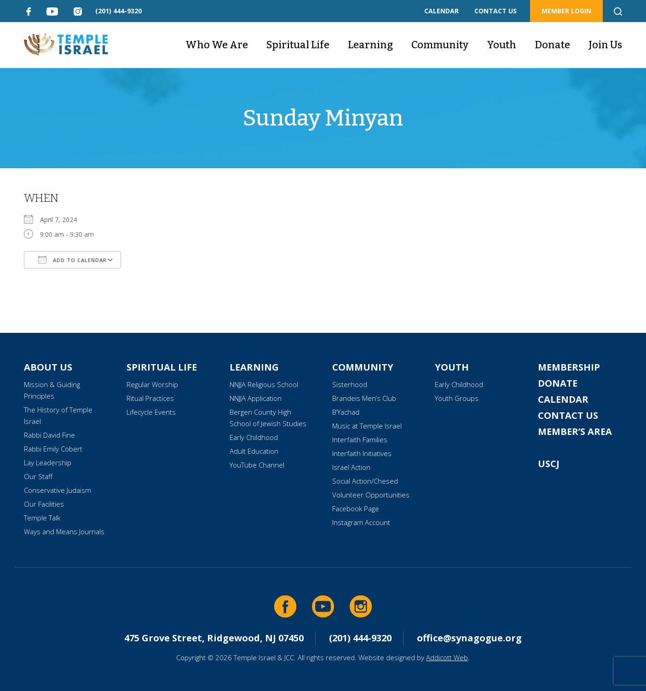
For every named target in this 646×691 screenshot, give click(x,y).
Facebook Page (355, 508)
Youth (501, 45)
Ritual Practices (150, 398)
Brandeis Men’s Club (364, 398)
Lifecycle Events (151, 412)
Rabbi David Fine (49, 435)
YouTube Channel (257, 464)
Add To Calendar (72, 260)
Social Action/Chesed (365, 480)
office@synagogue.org (469, 638)
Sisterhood (349, 384)
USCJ (548, 463)
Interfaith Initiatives (362, 453)
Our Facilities (44, 503)
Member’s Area (575, 431)
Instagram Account (361, 522)
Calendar (563, 399)
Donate (552, 45)
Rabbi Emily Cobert (53, 448)
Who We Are (216, 45)
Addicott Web (447, 657)
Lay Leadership (47, 462)
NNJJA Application (256, 398)
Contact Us (568, 415)
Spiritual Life (297, 45)
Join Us (605, 45)
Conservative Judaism (57, 490)
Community (439, 45)
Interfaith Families (359, 439)
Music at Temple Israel (367, 425)
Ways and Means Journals (64, 531)
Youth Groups (457, 398)
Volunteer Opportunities (371, 494)
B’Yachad (345, 412)
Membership (569, 367)
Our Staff (38, 476)
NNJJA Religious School (264, 384)
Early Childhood (254, 437)
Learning (370, 45)
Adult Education (254, 451)
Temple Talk (42, 517)
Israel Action (351, 467)
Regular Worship (152, 384)
